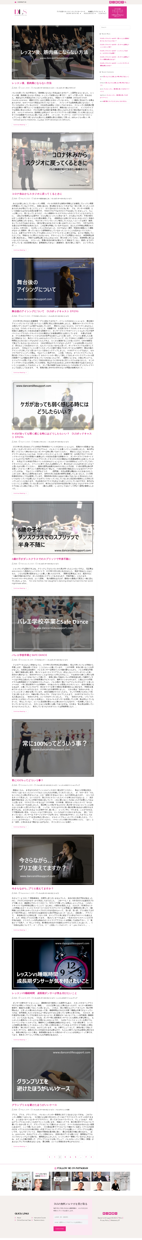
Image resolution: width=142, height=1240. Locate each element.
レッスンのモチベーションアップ (69, 787)
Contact (102, 14)
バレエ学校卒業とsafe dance (29, 657)
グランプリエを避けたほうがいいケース (34, 1107)
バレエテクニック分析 (62, 1112)
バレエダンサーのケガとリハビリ (44, 90)
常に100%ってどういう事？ (27, 782)
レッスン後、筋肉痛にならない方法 (32, 85)
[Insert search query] (115, 29)
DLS (15, 90)
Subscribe (60, 1231)
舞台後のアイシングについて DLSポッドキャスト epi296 (45, 313)
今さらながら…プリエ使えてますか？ (33, 890)
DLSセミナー (41, 662)
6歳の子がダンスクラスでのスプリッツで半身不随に (41, 561)
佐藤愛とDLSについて (96, 12)
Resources (90, 14)
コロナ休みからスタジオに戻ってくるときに (37, 195)
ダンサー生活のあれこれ (41, 201)
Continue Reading (21, 126)
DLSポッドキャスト (40, 318)
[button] (125, 2)
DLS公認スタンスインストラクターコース (71, 12)
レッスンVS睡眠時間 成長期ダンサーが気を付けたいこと (44, 995)
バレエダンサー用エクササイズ (65, 90)
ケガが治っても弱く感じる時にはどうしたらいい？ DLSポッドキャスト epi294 (52, 437)
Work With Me (73, 14)
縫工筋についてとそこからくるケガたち (115, 103)
